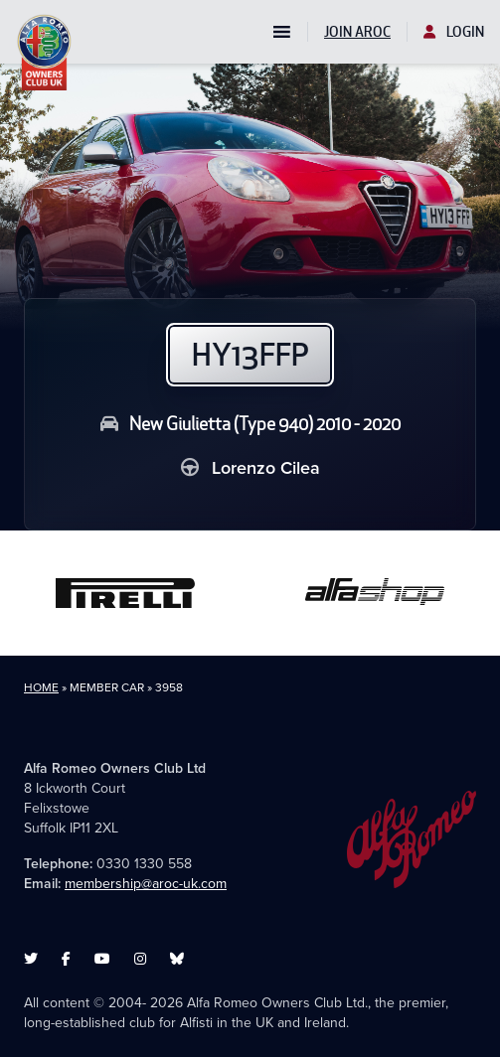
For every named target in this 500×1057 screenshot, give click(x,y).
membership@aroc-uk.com (146, 883)
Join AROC (357, 32)
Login (453, 32)
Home (41, 687)
